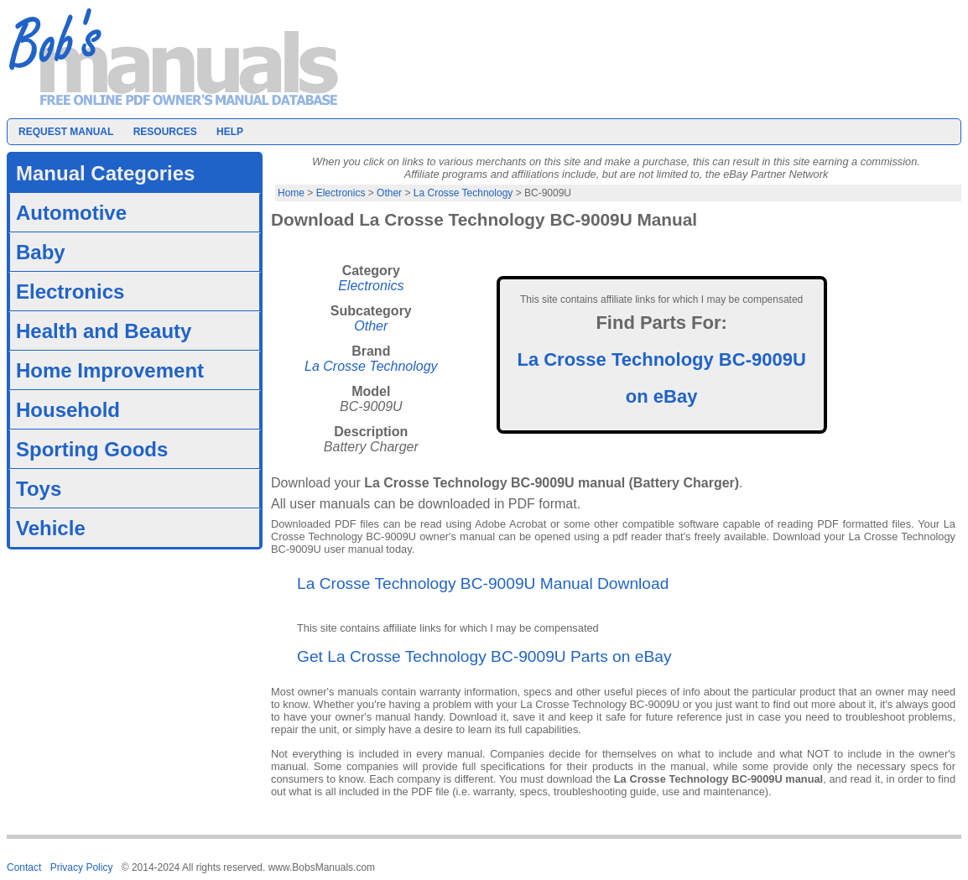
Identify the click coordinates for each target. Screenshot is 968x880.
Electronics (341, 193)
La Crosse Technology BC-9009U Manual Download (483, 583)
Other (389, 193)
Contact (24, 867)
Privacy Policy (81, 867)
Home (291, 193)
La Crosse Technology (463, 193)
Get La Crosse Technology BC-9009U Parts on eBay (484, 656)
